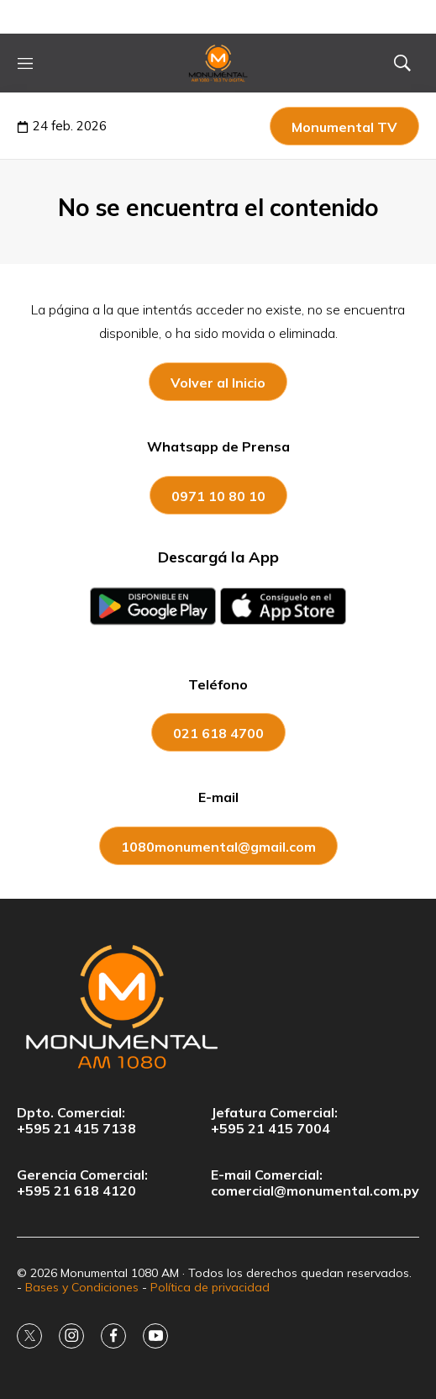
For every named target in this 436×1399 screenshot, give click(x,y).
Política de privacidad (210, 1287)
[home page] (218, 63)
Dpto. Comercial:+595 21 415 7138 (76, 1121)
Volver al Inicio (218, 382)
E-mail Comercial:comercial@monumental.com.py (315, 1183)
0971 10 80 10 (218, 496)
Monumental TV (344, 127)
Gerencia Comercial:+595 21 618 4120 (82, 1183)
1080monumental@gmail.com (218, 846)
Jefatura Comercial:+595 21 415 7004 (274, 1121)
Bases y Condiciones (82, 1287)
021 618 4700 (218, 733)
